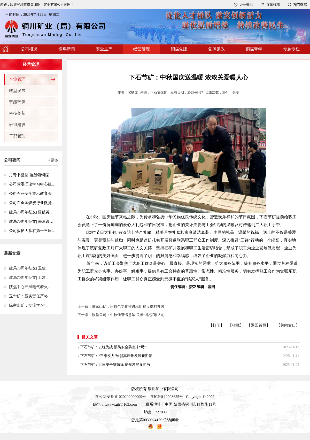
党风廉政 (216, 49)
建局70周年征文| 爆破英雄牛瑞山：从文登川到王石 (32, 212)
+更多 (53, 160)
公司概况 (29, 49)
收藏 (236, 325)
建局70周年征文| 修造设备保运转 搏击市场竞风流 (32, 221)
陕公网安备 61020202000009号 (120, 397)
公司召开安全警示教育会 (30, 193)
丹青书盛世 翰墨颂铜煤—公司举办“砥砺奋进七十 (32, 175)
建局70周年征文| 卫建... (29, 268)
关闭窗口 (288, 325)
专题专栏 (291, 49)
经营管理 (141, 49)
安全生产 (104, 49)
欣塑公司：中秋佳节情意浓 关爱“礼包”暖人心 (128, 315)
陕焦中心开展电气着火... (30, 287)
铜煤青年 (254, 49)
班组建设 (17, 124)
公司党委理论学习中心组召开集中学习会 (32, 184)
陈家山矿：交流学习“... (29, 305)
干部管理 (17, 136)
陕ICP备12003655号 (166, 397)
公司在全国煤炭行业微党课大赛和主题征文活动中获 (32, 203)
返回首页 (258, 325)
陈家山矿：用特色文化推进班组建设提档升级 (130, 306)
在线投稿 (273, 4)
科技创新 (17, 113)
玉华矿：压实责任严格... (30, 296)
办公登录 (246, 4)
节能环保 (17, 102)
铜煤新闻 (66, 49)
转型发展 (17, 90)
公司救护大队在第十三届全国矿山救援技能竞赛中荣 (32, 231)
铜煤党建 (179, 49)
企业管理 (17, 79)
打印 (216, 325)
